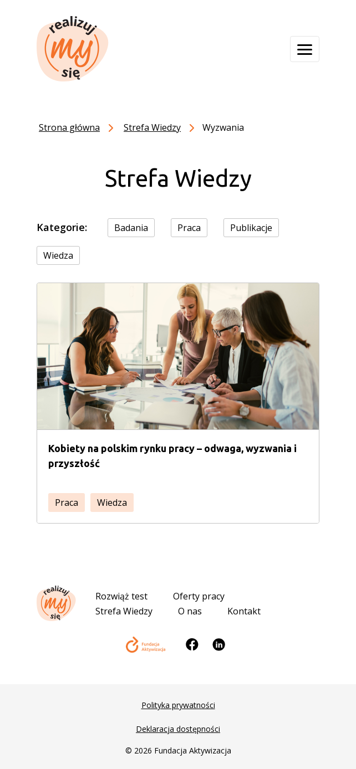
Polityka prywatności (178, 705)
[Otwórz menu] (304, 49)
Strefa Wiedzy (123, 611)
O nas (190, 611)
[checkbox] (138, 227)
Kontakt (244, 611)
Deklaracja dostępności (178, 729)
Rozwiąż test (121, 596)
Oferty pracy (199, 596)
